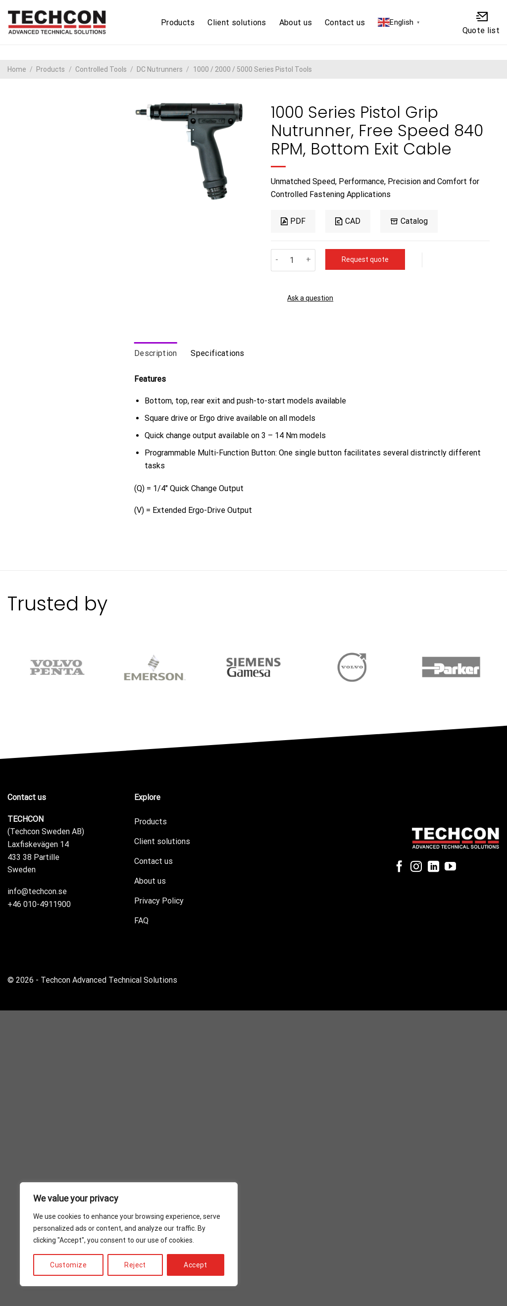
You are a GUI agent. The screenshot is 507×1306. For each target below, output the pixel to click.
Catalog (409, 221)
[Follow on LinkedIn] (433, 867)
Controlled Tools (101, 69)
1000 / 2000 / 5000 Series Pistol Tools (252, 69)
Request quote (365, 259)
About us (295, 22)
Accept (195, 1265)
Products (178, 22)
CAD (347, 221)
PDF (293, 221)
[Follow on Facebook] (399, 867)
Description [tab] (155, 353)
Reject (135, 1265)
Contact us (345, 22)
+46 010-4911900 (39, 904)
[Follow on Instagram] (416, 867)
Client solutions (236, 22)
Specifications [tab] (217, 353)
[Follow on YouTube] (450, 867)
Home (16, 69)
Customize (68, 1265)
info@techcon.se (37, 891)
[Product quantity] (292, 260)
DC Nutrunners (160, 69)
